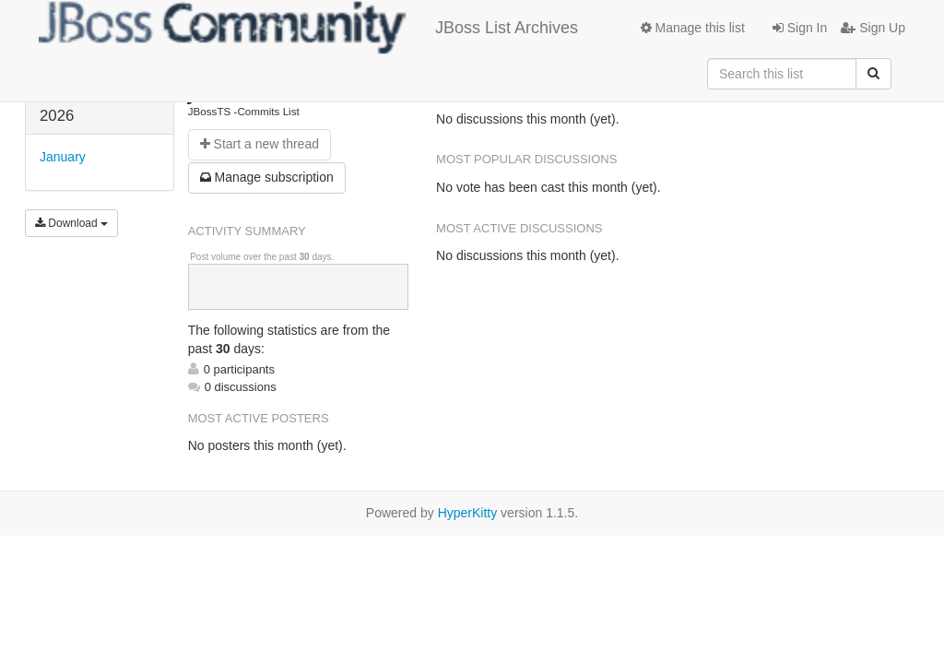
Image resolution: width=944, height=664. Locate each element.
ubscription (267, 177)
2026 (57, 116)
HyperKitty (468, 512)
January (63, 156)
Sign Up (873, 27)
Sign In (800, 27)
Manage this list (693, 27)
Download (71, 223)
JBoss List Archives (308, 28)
